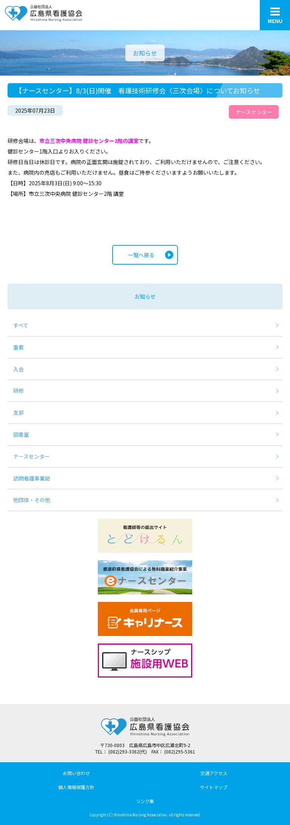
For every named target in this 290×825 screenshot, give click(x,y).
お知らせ (145, 296)
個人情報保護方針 (76, 787)
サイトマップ (213, 787)
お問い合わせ (76, 773)
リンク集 (145, 801)
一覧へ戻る (141, 255)
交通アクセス (214, 773)
